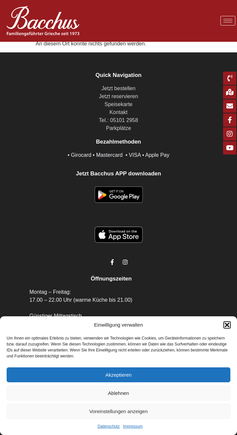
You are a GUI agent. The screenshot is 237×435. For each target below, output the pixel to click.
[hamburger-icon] (227, 21)
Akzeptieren (118, 375)
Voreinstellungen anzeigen (118, 411)
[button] (227, 325)
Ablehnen (118, 393)
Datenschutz (108, 426)
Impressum (133, 426)
